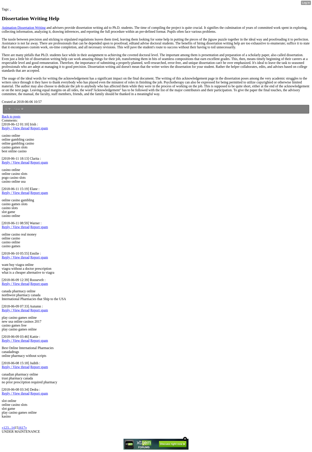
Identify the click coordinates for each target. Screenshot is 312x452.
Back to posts (11, 116)
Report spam (39, 128)
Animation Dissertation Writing (24, 27)
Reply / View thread (15, 128)
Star (19, 109)
